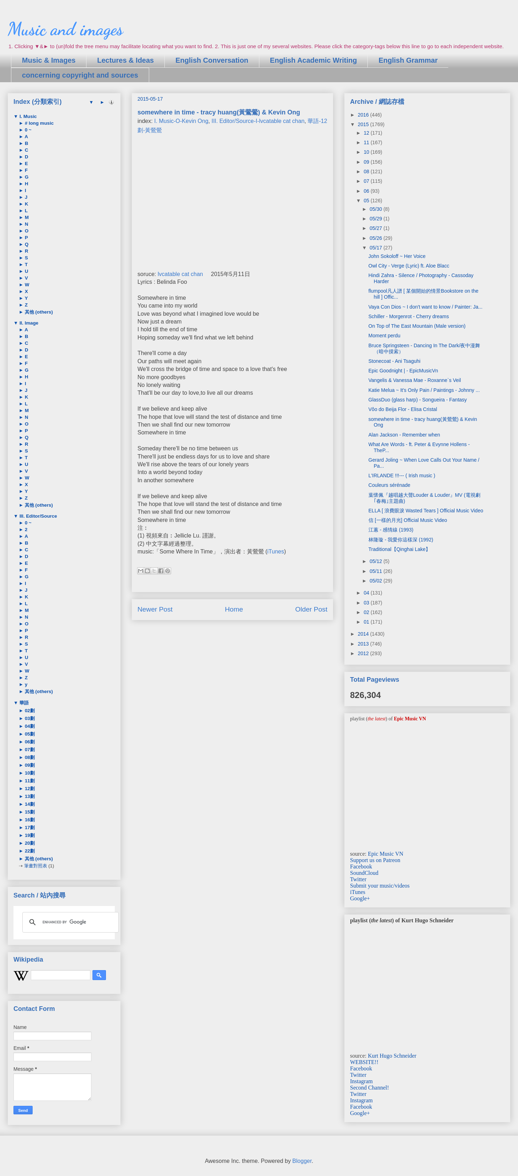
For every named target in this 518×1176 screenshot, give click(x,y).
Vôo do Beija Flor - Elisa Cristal (402, 409)
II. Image (28, 323)
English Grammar (408, 60)
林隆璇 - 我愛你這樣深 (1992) (400, 539)
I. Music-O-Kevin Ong (181, 121)
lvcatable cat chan (180, 274)
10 (367, 152)
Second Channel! (369, 1088)
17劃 (29, 827)
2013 (364, 644)
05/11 (376, 571)
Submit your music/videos (380, 886)
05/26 (376, 238)
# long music (38, 123)
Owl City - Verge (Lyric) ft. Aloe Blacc (408, 266)
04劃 (29, 726)
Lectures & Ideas (125, 60)
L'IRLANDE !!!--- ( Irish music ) (401, 475)
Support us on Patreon (375, 860)
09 (367, 162)
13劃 (29, 796)
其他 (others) (38, 312)
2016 (364, 115)
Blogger (301, 1161)
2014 (364, 634)
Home (234, 609)
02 (367, 612)
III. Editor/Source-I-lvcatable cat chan (258, 121)
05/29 (376, 218)
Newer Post (155, 609)
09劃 (29, 765)
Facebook (361, 866)
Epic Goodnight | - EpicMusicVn (403, 370)
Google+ (360, 898)
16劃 (29, 819)
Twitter (358, 879)
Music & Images (48, 60)
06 (367, 191)
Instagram (361, 1081)
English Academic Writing (313, 60)
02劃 (29, 710)
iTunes (275, 551)
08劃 (29, 757)
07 (367, 181)
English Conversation (211, 60)
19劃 (29, 835)
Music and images (65, 29)
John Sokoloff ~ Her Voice (397, 256)
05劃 (29, 734)
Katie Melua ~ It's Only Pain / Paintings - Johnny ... (424, 390)
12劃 (29, 788)
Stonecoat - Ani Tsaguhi (394, 361)
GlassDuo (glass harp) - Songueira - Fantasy (417, 400)
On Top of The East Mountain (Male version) (417, 326)
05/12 (376, 561)
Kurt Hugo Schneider (392, 1056)
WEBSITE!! (364, 1062)
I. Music (27, 116)
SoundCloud (364, 873)
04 (367, 593)
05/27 (376, 228)
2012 (364, 653)
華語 (23, 702)
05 (367, 200)
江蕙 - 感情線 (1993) (390, 530)
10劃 (29, 773)
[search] (69, 922)
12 (367, 133)
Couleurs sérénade (389, 485)
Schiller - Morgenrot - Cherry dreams (408, 316)
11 (367, 142)
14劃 (29, 804)
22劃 (29, 851)
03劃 (29, 718)
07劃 (29, 749)
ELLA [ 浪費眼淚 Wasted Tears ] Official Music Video (425, 510)
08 (367, 171)
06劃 (29, 741)
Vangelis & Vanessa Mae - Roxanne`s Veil (414, 380)
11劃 (29, 780)
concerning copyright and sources (80, 75)
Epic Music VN (385, 854)
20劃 (29, 843)
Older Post (311, 609)
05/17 (376, 248)
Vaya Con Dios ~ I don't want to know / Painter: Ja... (425, 307)
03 (367, 603)
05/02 (376, 581)
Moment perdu (384, 335)
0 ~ (27, 130)
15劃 (29, 812)
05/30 (376, 209)
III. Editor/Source (37, 516)
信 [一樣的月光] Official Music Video (407, 520)
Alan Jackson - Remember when (404, 435)
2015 (364, 124)
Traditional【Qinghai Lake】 (399, 549)
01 (367, 622)
